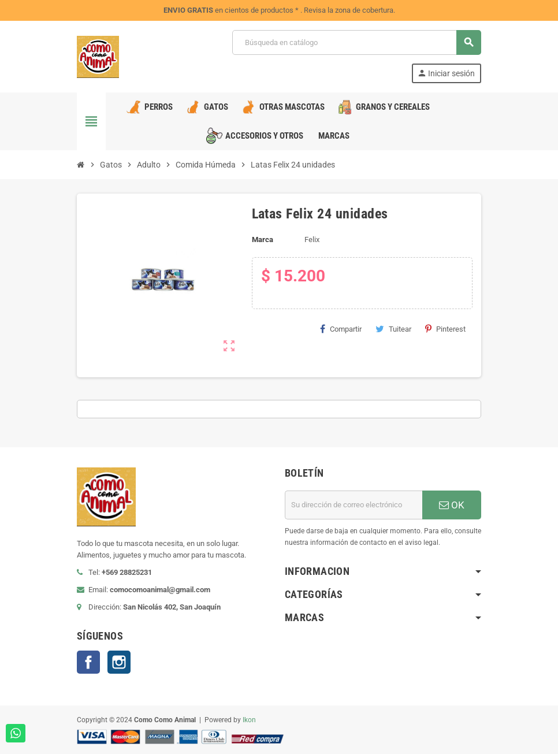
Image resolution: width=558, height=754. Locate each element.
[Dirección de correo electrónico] (353, 505)
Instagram (119, 662)
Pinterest (445, 328)
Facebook (88, 662)
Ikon (249, 720)
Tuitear (393, 328)
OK (451, 505)
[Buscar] (356, 42)
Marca (262, 239)
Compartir (341, 328)
